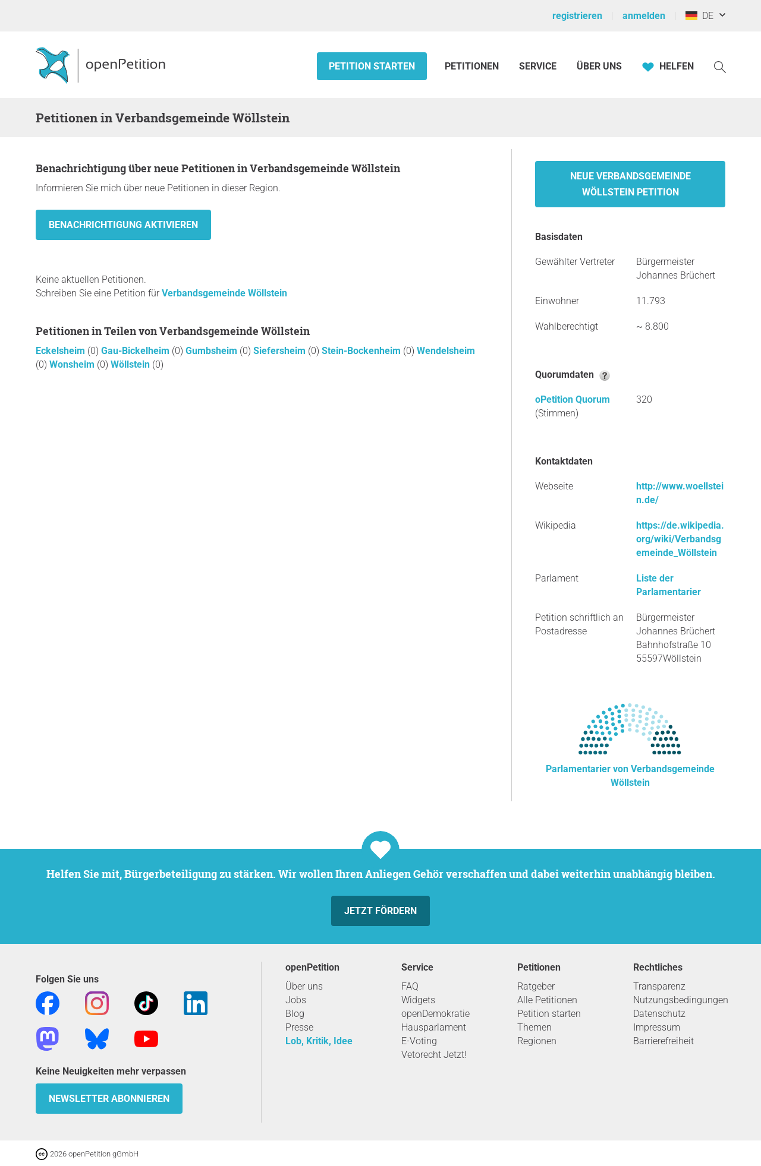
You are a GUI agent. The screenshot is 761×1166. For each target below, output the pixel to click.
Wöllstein (131, 364)
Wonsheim (73, 364)
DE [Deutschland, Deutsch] (699, 15)
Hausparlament (433, 1027)
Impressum (656, 1027)
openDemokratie (435, 1013)
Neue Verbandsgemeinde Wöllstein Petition (630, 184)
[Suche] (720, 66)
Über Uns (599, 66)
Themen (534, 1027)
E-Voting (419, 1041)
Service (537, 66)
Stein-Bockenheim (362, 350)
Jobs (295, 1000)
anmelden (643, 15)
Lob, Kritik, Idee (319, 1041)
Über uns (304, 986)
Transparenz (659, 986)
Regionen (536, 1041)
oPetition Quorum (572, 399)
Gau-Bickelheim (136, 350)
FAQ (410, 986)
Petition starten (372, 66)
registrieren (577, 15)
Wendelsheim (446, 350)
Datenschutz (659, 1013)
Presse (299, 1027)
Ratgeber (536, 986)
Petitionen (473, 66)
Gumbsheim (212, 350)
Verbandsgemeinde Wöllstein (224, 293)
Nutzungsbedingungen (680, 1000)
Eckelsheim (61, 350)
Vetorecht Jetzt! (434, 1054)
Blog (294, 1013)
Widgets (418, 1000)
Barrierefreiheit (663, 1041)
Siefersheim (280, 350)
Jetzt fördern (380, 911)
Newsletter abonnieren (109, 1098)
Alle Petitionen (547, 1000)
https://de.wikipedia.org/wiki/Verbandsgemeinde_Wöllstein (680, 539)
